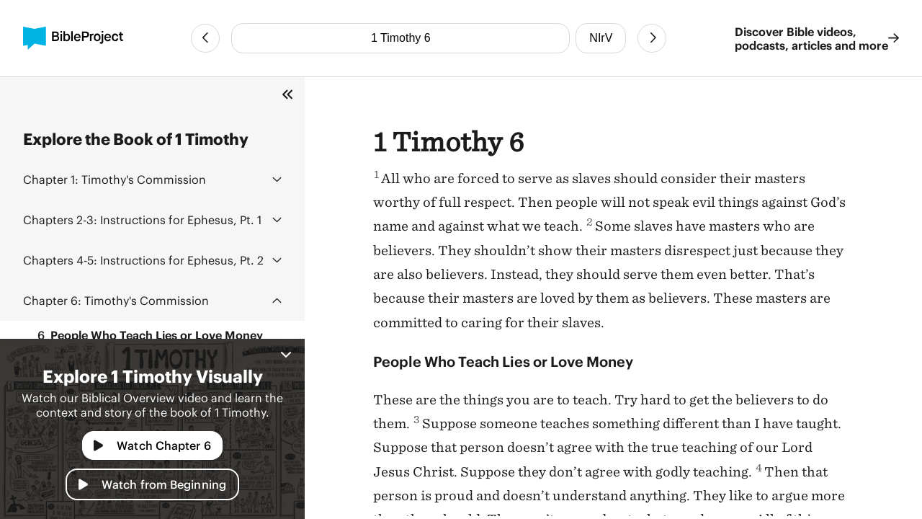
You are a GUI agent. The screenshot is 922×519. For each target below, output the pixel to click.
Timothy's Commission (114, 179)
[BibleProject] (73, 38)
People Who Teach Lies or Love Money (146, 335)
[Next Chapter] (651, 38)
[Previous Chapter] (205, 38)
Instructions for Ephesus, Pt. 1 (142, 219)
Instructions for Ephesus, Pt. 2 (143, 260)
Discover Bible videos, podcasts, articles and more (817, 38)
